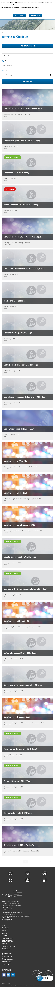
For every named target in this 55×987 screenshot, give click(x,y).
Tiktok (5, 964)
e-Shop (4, 944)
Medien (4, 933)
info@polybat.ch (7, 920)
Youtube (6, 962)
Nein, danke (35, 15)
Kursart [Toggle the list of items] (6, 56)
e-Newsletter (7, 941)
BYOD (4, 925)
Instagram (7, 959)
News (4, 931)
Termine (5, 936)
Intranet (5, 928)
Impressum (6, 949)
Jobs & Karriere (8, 938)
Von (6, 61)
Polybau (4, 33)
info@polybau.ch (7, 909)
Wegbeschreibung (9, 946)
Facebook (7, 956)
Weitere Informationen (9, 10)
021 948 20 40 (7, 918)
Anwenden (27, 81)
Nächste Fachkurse (27, 46)
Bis (6, 70)
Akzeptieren (20, 15)
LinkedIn (6, 954)
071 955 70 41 (7, 907)
